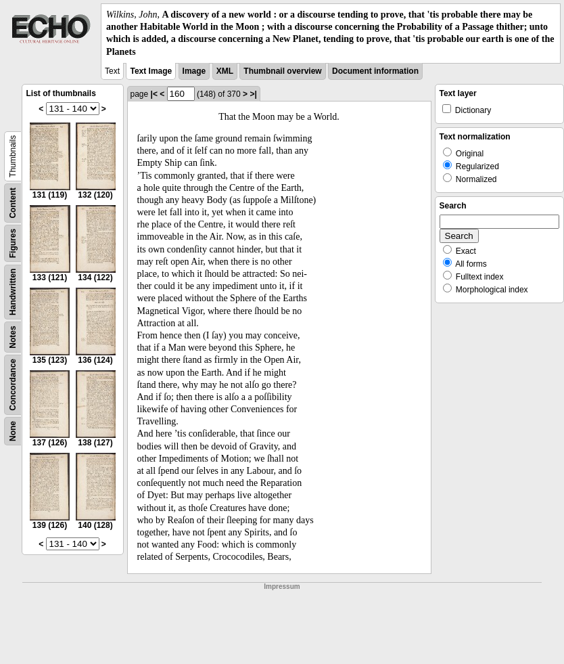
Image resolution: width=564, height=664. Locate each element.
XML (224, 71)
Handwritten (13, 291)
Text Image (151, 71)
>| (253, 94)
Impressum (282, 586)
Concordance (13, 385)
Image (194, 71)
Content (13, 202)
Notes (13, 337)
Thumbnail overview (282, 71)
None (13, 431)
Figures (13, 243)
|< (154, 94)
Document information (375, 71)
